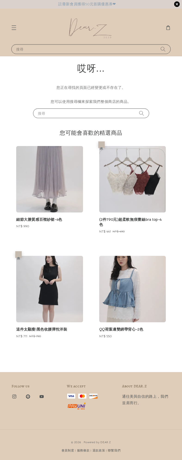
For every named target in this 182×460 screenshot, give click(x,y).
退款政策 (99, 450)
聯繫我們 (114, 450)
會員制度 (68, 450)
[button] (14, 28)
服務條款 (83, 450)
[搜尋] (163, 49)
